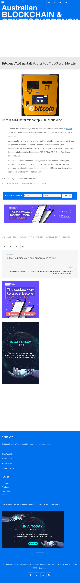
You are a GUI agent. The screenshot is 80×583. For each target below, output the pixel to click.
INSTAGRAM (8, 468)
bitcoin (42, 237)
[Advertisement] (40, 38)
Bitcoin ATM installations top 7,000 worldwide (27, 183)
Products (5, 487)
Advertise (6, 495)
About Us (5, 483)
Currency (23, 237)
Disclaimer (43, 568)
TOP (40, 555)
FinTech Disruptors (63, 237)
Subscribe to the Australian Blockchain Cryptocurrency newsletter (31, 504)
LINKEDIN (7, 464)
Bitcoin (15, 237)
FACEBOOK (7, 454)
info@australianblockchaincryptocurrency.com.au (32, 444)
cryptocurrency (51, 237)
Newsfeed (6, 491)
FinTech (31, 237)
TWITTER (7, 459)
